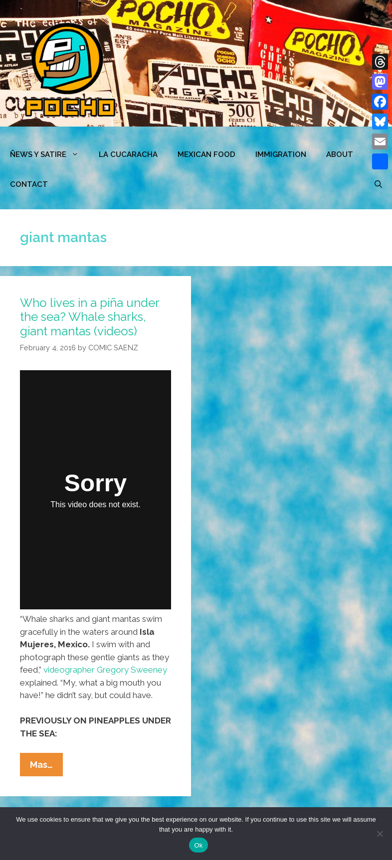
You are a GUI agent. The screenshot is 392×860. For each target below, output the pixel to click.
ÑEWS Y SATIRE (49, 154)
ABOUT (339, 154)
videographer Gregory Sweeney (105, 670)
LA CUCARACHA (128, 154)
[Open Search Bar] (378, 184)
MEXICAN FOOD (206, 154)
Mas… (46, 766)
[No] (380, 834)
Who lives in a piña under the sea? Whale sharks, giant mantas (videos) (89, 317)
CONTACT (29, 184)
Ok (198, 845)
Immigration (280, 154)
